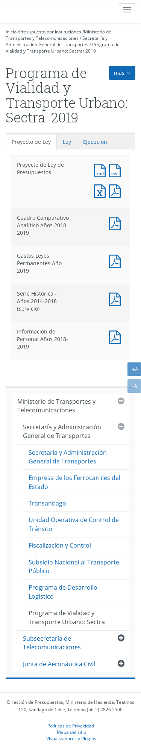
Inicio (11, 32)
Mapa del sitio (71, 732)
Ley (67, 141)
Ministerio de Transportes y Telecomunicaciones (58, 35)
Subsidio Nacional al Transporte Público (74, 566)
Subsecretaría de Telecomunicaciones (52, 642)
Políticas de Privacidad (70, 726)
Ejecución (95, 141)
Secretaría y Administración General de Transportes (57, 41)
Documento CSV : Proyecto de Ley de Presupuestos (116, 169)
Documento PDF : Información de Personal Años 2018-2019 (116, 336)
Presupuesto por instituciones (50, 32)
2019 (90, 51)
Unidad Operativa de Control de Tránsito (74, 524)
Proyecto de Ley (31, 141)
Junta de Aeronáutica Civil (59, 664)
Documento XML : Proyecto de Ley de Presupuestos (101, 169)
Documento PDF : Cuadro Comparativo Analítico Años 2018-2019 (116, 222)
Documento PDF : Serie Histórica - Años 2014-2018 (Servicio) (116, 298)
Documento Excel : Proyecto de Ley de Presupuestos (101, 190)
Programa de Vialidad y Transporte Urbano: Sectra (63, 47)
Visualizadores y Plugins (71, 738)
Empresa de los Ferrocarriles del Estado (74, 482)
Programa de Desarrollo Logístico (63, 591)
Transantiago (47, 503)
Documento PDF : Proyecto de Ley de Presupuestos (116, 190)
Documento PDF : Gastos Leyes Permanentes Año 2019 (116, 260)
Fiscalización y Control (60, 545)
